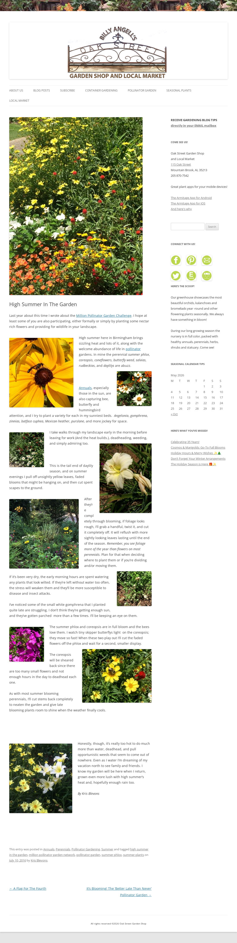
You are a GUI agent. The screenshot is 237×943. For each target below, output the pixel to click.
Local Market (19, 101)
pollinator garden (88, 855)
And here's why (181, 209)
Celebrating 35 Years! (185, 442)
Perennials (63, 849)
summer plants (133, 855)
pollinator (133, 349)
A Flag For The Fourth (27, 888)
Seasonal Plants (178, 90)
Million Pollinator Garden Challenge (103, 315)
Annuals (85, 388)
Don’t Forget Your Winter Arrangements (198, 458)
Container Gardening (101, 90)
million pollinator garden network (52, 855)
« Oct (174, 414)
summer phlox (112, 855)
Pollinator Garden (142, 90)
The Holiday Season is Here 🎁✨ (193, 464)
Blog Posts (41, 90)
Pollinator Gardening (86, 849)
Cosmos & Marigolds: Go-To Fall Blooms (198, 447)
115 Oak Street (181, 164)
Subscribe (67, 90)
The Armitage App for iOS (188, 203)
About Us (16, 90)
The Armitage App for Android (191, 198)
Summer (107, 849)
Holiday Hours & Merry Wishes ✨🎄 (196, 453)
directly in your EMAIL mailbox (193, 125)
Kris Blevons (39, 860)
